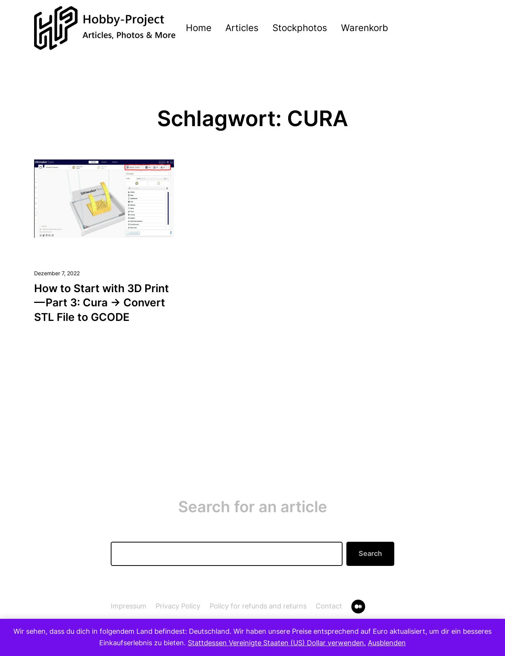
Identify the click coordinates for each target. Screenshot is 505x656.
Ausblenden (387, 643)
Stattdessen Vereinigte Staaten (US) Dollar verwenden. (277, 643)
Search (370, 553)
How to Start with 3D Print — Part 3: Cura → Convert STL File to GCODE (102, 303)
